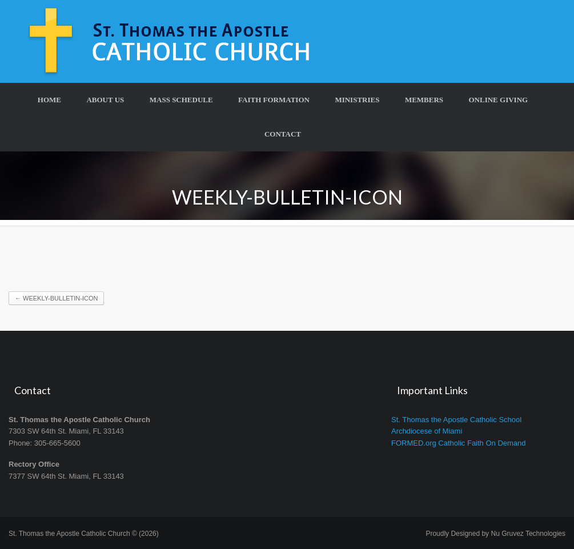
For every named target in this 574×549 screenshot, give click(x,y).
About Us (105, 99)
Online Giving (498, 99)
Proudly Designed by (495, 534)
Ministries (357, 99)
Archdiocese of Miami (426, 431)
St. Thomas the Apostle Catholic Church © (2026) (84, 534)
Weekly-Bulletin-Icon (56, 298)
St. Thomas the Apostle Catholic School (456, 419)
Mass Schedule (181, 99)
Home (49, 99)
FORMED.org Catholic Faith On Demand (458, 443)
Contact (282, 134)
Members (424, 99)
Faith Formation (274, 99)
